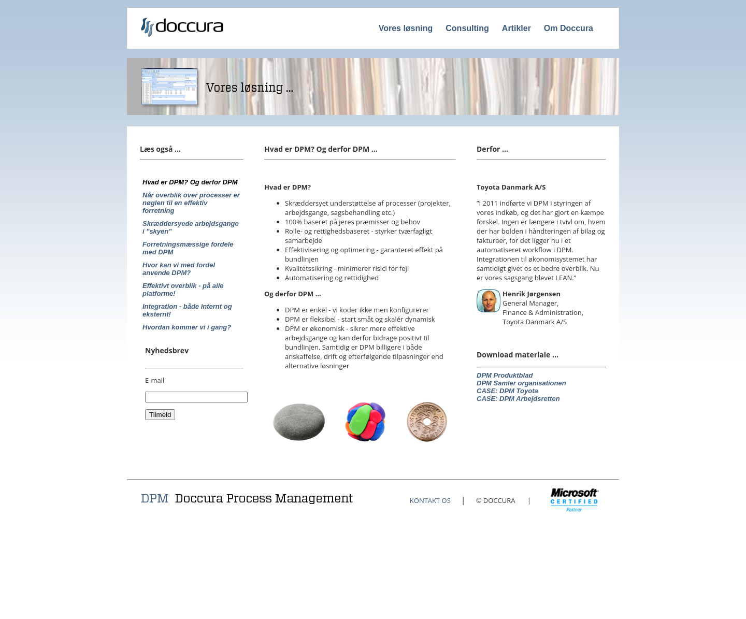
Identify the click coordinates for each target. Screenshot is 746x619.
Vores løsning (406, 28)
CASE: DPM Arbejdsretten (518, 398)
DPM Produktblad (505, 375)
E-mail (154, 380)
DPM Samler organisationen (521, 383)
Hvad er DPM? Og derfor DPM (189, 182)
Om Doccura (568, 28)
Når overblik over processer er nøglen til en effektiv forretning (191, 202)
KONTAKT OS (430, 500)
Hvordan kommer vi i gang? (186, 327)
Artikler (516, 28)
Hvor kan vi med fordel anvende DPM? (178, 269)
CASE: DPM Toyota (507, 391)
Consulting (467, 28)
